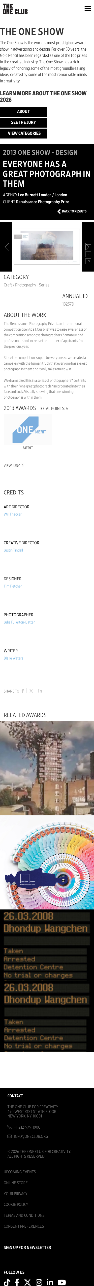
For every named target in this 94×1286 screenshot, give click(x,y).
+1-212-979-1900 (27, 1127)
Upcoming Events (20, 1172)
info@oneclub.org (31, 1136)
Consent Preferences (24, 1226)
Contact (15, 1096)
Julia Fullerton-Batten (19, 622)
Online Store (16, 1183)
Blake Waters (13, 658)
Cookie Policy (16, 1204)
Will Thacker (13, 514)
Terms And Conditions (24, 1215)
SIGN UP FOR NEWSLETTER (27, 1248)
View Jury (13, 466)
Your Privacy (16, 1194)
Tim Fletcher (13, 586)
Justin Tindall (13, 550)
